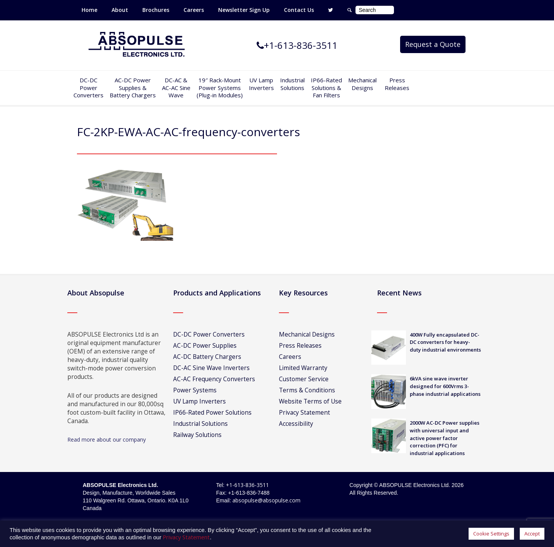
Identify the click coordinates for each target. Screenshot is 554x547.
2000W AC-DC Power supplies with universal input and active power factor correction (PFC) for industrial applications (444, 438)
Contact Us (299, 9)
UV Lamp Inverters (261, 84)
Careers (194, 9)
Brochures (155, 9)
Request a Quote (433, 44)
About (120, 9)
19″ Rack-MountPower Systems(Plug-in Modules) (220, 87)
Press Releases (397, 84)
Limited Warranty (303, 368)
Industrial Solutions (200, 424)
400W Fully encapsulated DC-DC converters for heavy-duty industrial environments (445, 342)
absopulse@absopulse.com (266, 500)
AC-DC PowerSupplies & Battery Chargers (133, 87)
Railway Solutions (197, 435)
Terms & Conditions (307, 390)
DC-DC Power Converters (209, 334)
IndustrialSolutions (292, 84)
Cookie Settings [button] (491, 533)
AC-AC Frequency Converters (214, 379)
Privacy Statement (304, 413)
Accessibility (296, 424)
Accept (532, 533)
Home (89, 9)
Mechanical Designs (362, 84)
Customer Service (304, 379)
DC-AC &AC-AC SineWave (176, 87)
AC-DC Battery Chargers (207, 357)
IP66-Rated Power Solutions (212, 413)
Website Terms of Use (310, 401)
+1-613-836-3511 (247, 485)
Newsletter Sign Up (244, 9)
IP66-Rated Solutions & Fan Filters (326, 87)
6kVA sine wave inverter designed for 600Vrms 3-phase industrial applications (445, 386)
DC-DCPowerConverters (88, 87)
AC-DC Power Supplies (205, 346)
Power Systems (195, 390)
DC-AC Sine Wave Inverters (211, 368)
